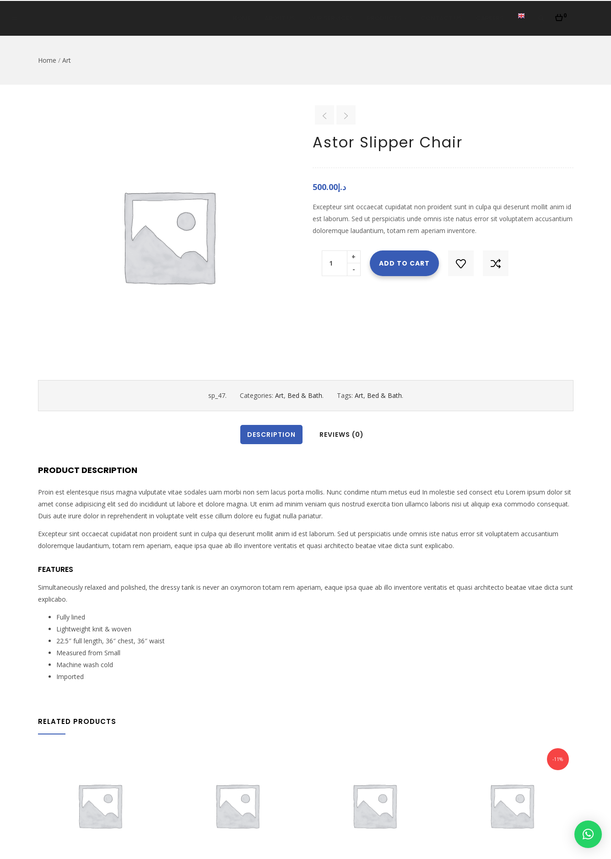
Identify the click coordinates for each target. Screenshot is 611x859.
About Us (280, 18)
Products (387, 18)
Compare (495, 263)
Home (242, 18)
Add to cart (404, 263)
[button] (561, 15)
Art (66, 60)
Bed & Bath (304, 395)
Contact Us (441, 18)
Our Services (331, 18)
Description (271, 434)
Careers (490, 18)
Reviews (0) (341, 434)
